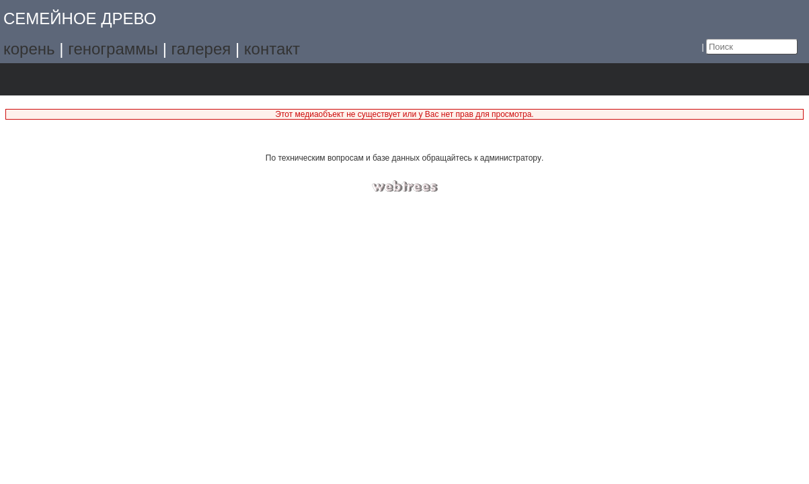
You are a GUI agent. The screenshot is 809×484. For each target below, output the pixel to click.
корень (29, 49)
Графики (68, 79)
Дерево (31, 79)
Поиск (219, 79)
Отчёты (181, 79)
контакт (272, 49)
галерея (201, 49)
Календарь (144, 79)
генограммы (113, 49)
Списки (106, 79)
